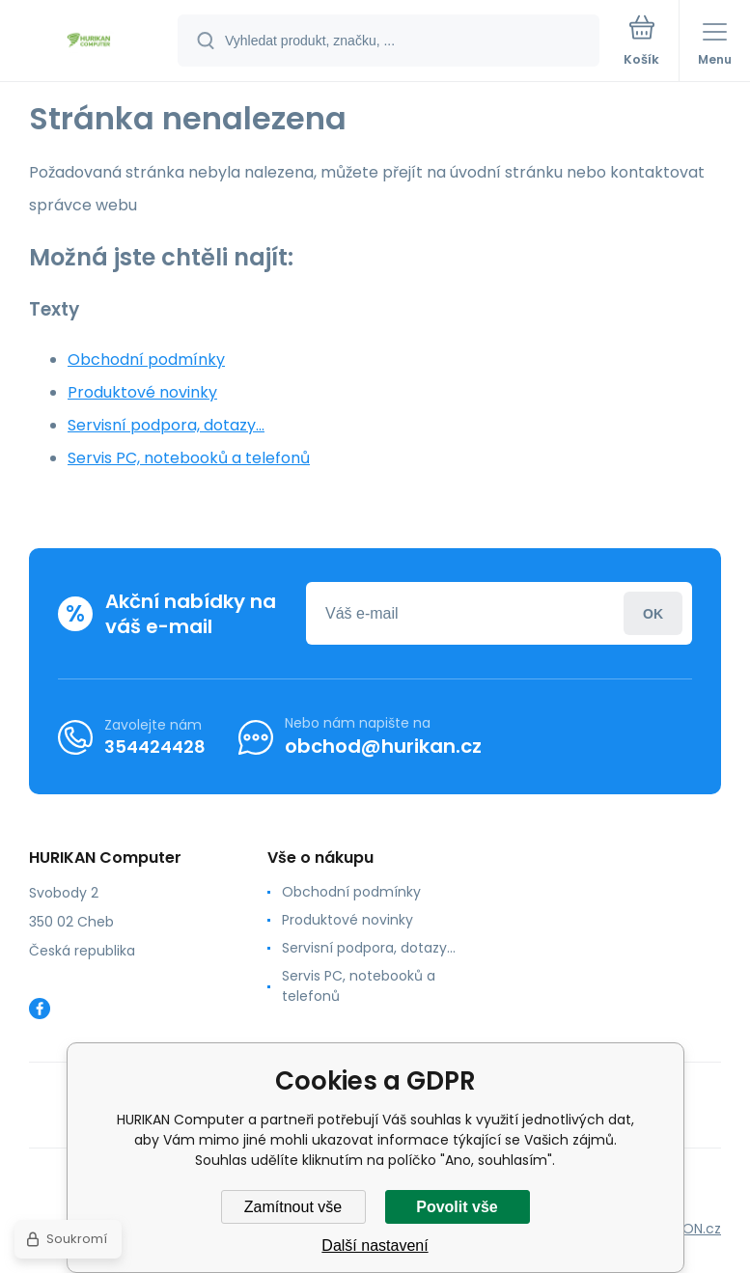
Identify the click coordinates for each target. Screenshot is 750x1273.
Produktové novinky (142, 392)
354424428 (155, 746)
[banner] (89, 41)
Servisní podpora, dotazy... (166, 425)
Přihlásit (653, 613)
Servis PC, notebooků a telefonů (189, 458)
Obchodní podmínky (146, 359)
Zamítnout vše (293, 1207)
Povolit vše (456, 1207)
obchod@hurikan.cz (383, 746)
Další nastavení (374, 1245)
